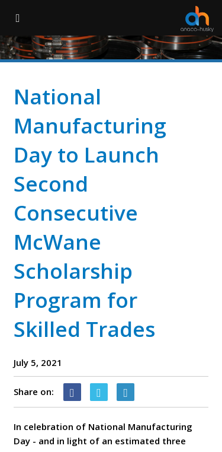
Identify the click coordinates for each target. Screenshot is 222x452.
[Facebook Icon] (72, 392)
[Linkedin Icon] (125, 392)
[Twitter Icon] (99, 392)
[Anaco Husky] (197, 19)
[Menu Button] (18, 18)
